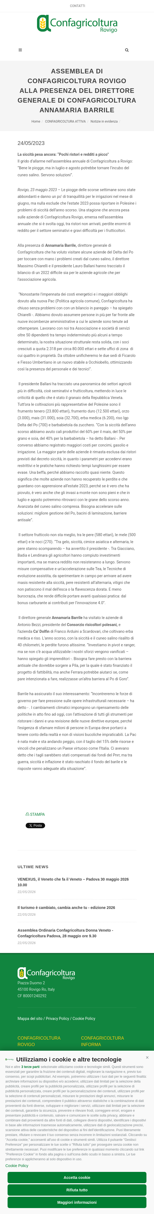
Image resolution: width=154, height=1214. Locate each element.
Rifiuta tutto (77, 1190)
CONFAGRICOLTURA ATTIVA (65, 121)
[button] (147, 1057)
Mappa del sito (30, 1018)
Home (35, 121)
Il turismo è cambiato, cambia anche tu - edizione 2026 (66, 907)
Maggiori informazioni (76, 1202)
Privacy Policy (57, 1018)
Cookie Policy (16, 1166)
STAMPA (35, 814)
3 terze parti (30, 1067)
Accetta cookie (77, 1177)
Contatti (77, 6)
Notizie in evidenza (104, 121)
